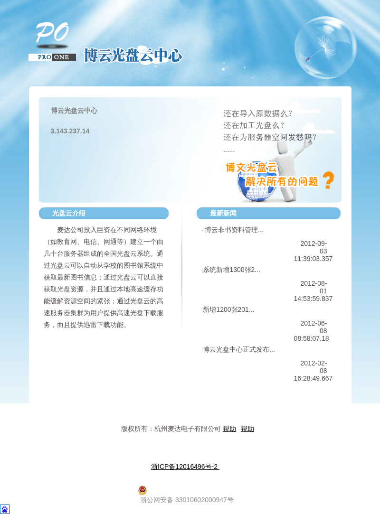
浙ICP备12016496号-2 (185, 466)
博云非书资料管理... (233, 230)
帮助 (229, 428)
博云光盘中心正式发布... (239, 349)
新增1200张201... (228, 309)
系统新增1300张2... (231, 269)
